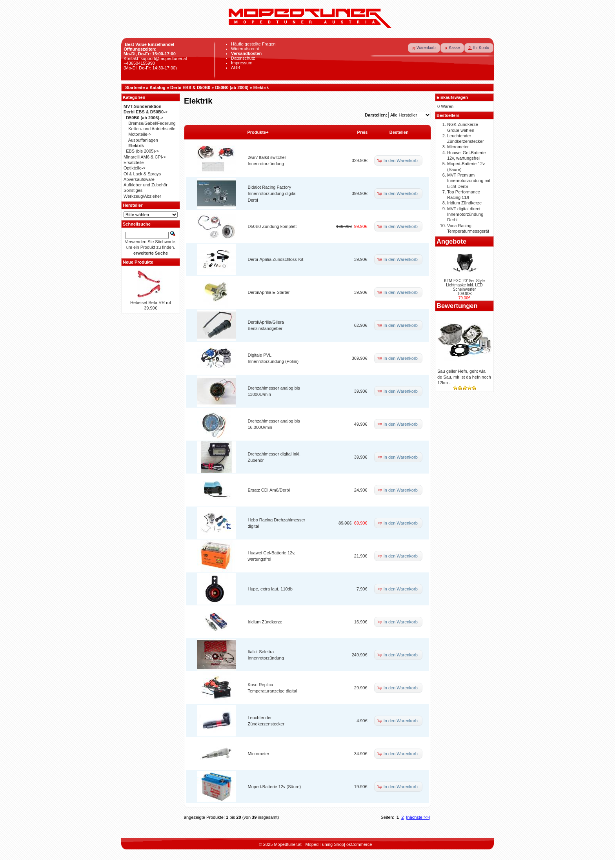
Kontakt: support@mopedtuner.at (155, 58)
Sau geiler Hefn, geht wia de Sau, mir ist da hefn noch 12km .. (464, 377)
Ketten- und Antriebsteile (151, 128)
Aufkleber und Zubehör (145, 184)
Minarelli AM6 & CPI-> (145, 157)
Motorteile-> (139, 134)
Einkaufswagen (452, 97)
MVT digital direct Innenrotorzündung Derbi (465, 214)
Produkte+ (258, 132)
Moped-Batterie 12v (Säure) (274, 786)
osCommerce (359, 844)
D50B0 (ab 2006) (231, 87)
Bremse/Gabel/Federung (151, 123)
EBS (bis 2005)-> (142, 151)
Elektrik (261, 87)
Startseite (135, 87)
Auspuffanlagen (143, 140)
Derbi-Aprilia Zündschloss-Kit (276, 259)
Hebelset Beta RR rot (150, 302)
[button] (424, 48)
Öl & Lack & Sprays (142, 173)
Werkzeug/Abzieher (142, 196)
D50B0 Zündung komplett (272, 226)
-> (145, 111)
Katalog (158, 87)
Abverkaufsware (139, 179)
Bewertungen (457, 305)
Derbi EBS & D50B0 (190, 87)
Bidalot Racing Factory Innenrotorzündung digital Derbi (272, 193)
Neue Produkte (138, 262)
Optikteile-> (135, 168)
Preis (362, 132)
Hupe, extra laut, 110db (270, 589)
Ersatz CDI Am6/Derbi (269, 490)
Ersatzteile (134, 162)
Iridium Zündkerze (265, 621)
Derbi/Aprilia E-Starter (269, 292)
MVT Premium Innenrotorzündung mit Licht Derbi (468, 181)
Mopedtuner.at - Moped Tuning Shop (309, 844)
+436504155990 (139, 63)
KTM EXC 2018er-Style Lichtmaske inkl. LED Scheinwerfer (464, 285)
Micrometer (258, 753)
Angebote (451, 241)
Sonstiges (133, 190)
